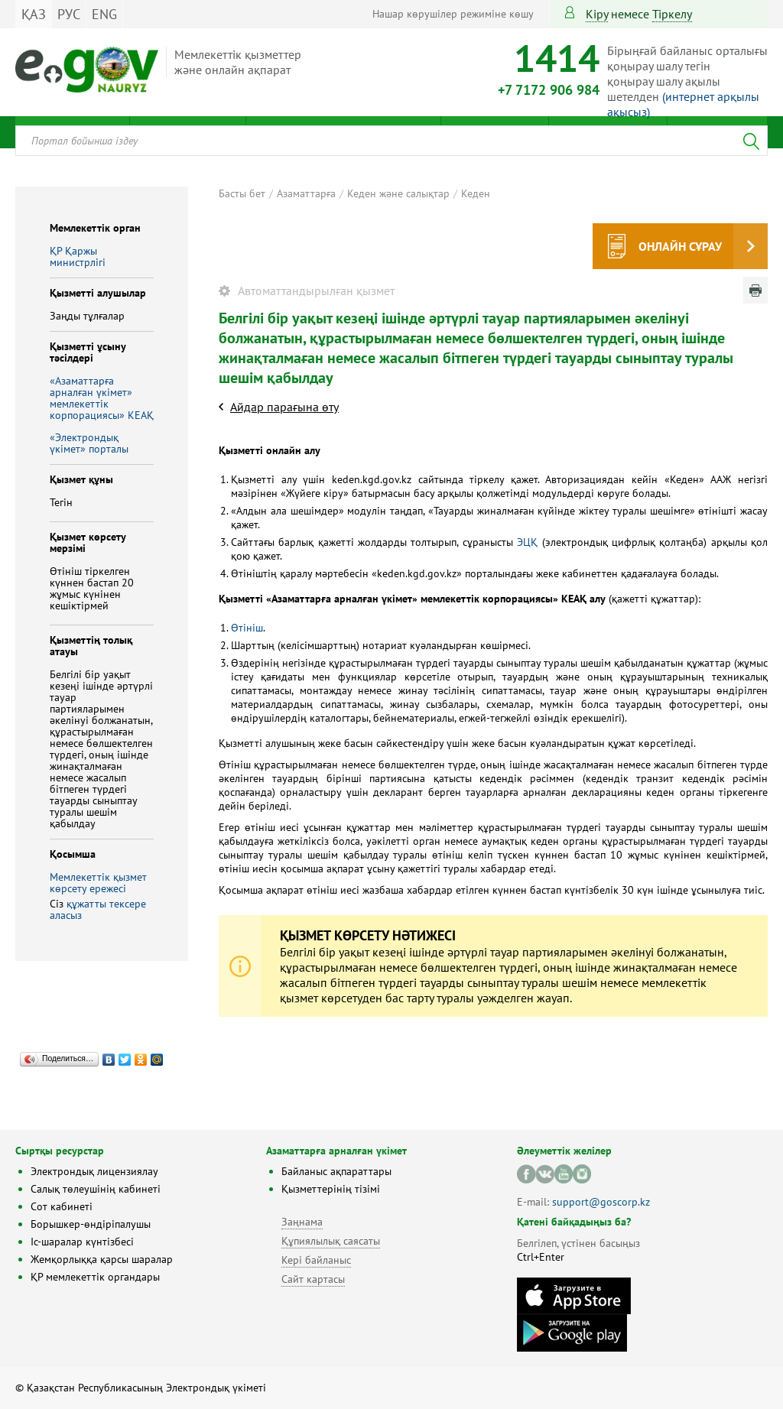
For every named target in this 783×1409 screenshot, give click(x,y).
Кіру (597, 13)
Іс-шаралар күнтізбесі (82, 1241)
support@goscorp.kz (601, 1202)
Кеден (475, 193)
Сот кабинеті (62, 1206)
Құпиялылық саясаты (330, 1241)
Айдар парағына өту (284, 406)
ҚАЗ (33, 14)
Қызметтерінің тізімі (330, 1189)
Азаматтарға (306, 193)
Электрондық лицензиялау (94, 1171)
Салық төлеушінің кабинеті (96, 1189)
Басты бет (242, 193)
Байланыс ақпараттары (336, 1171)
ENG (104, 14)
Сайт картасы (313, 1279)
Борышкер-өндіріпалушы (91, 1224)
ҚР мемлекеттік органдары (95, 1277)
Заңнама (302, 1222)
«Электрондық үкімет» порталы (89, 443)
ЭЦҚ (527, 542)
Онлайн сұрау (680, 246)
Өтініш (247, 628)
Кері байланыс (316, 1260)
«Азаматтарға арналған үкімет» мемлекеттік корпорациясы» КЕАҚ (102, 398)
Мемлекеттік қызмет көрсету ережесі (98, 882)
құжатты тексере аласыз (98, 909)
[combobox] (391, 140)
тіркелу (672, 13)
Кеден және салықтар (398, 193)
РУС (68, 14)
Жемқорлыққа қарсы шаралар (102, 1259)
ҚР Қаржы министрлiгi (78, 256)
